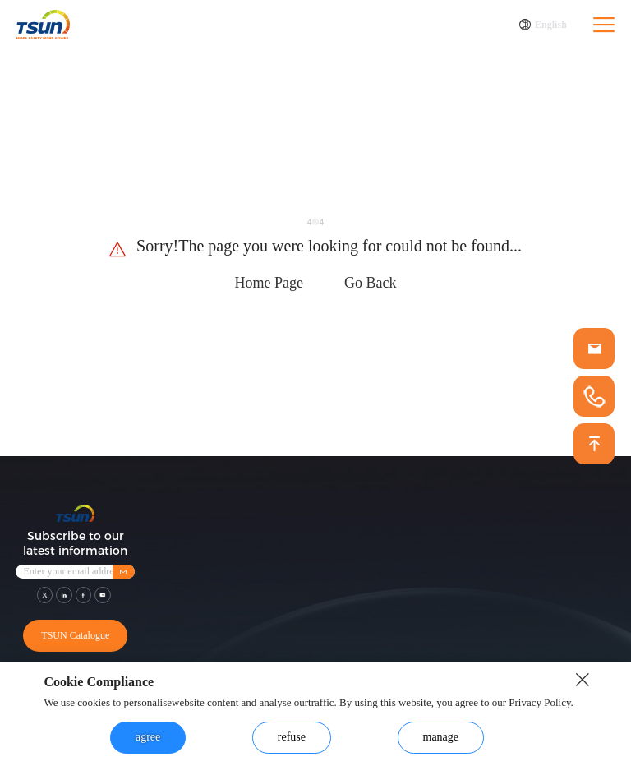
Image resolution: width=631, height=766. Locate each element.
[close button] (582, 680)
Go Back (370, 283)
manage (441, 737)
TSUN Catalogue (75, 635)
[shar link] (45, 595)
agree (148, 737)
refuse (292, 737)
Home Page (269, 283)
